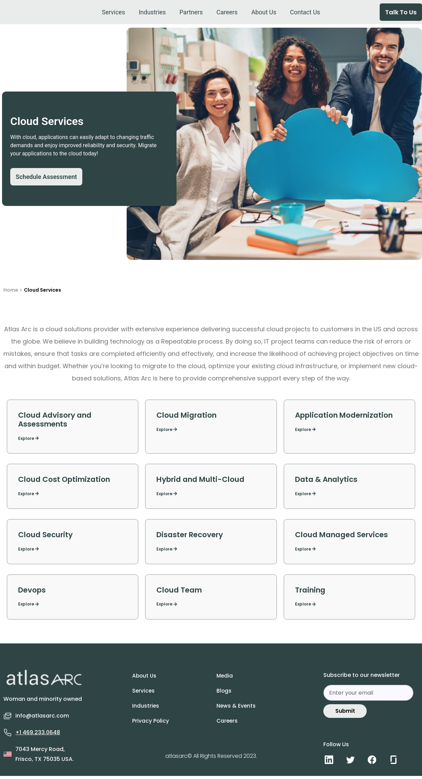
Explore (28, 440)
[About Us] (263, 12)
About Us (147, 680)
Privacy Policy (153, 725)
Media (228, 680)
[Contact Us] (305, 12)
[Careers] (227, 12)
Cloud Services (42, 290)
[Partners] (191, 12)
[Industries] (152, 12)
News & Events (239, 710)
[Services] (113, 12)
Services (146, 695)
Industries (149, 710)
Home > (12, 290)
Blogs (227, 695)
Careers (231, 725)
